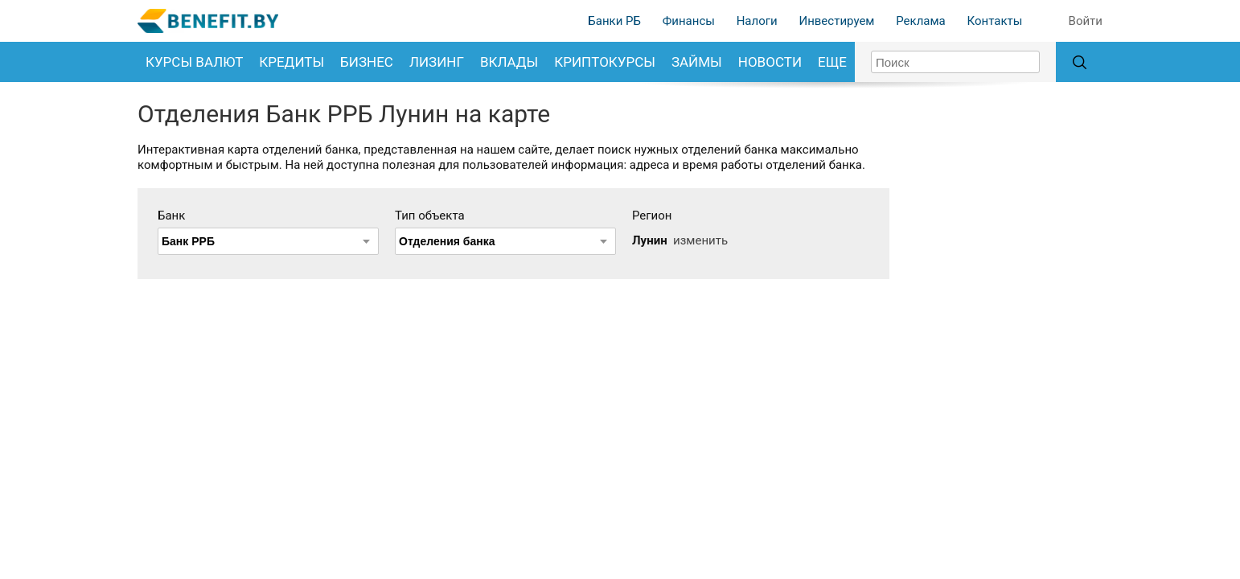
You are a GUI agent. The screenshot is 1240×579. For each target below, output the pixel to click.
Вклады (509, 62)
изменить (700, 240)
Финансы (689, 21)
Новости (770, 62)
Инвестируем (836, 21)
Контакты (994, 21)
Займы (696, 62)
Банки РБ (614, 21)
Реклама (921, 21)
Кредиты (291, 62)
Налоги (757, 21)
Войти (1085, 21)
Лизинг (436, 62)
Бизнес (366, 62)
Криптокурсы (604, 62)
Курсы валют (194, 62)
